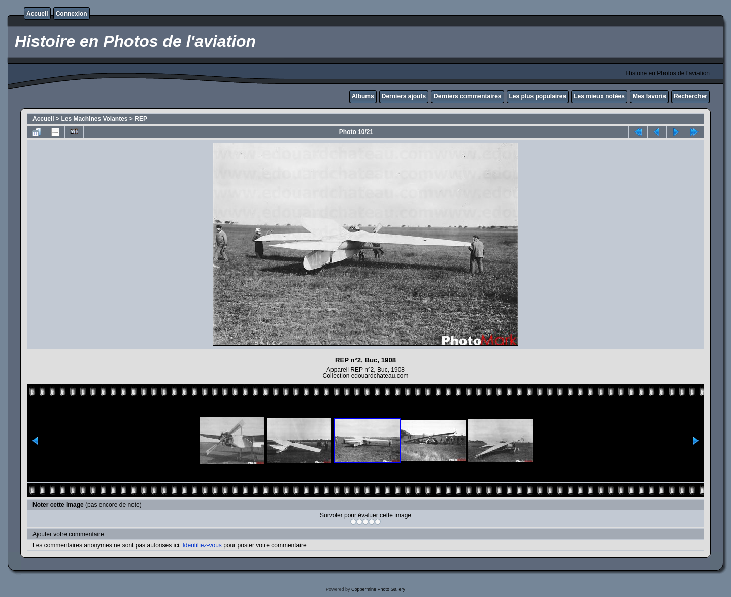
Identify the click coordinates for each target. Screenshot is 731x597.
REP (141, 118)
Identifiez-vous (201, 545)
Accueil (37, 13)
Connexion (71, 13)
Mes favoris (649, 96)
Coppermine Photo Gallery (378, 589)
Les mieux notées (599, 96)
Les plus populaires (538, 96)
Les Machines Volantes (94, 118)
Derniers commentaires (467, 96)
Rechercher (690, 96)
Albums (363, 96)
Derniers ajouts (404, 96)
